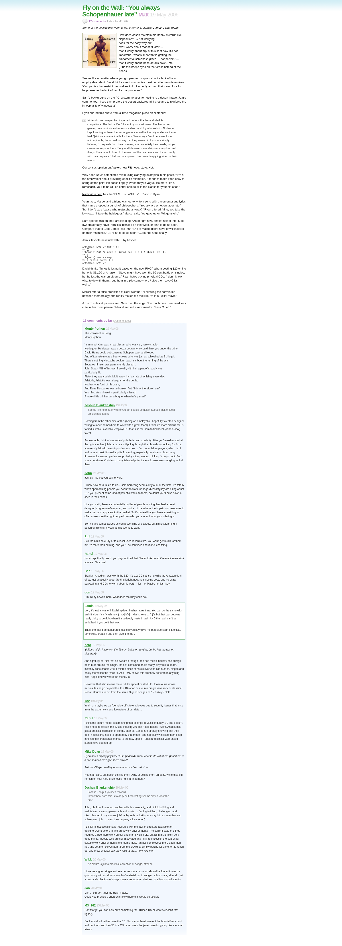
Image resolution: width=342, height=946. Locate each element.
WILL (88, 859)
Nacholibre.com (92, 194)
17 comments (97, 21)
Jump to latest (122, 320)
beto (88, 645)
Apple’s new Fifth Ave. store (129, 167)
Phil (87, 536)
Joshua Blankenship (100, 405)
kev (87, 701)
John (88, 473)
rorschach (88, 186)
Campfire (158, 27)
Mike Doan (92, 751)
